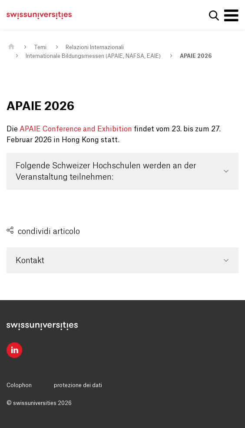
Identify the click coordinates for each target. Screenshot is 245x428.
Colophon (19, 385)
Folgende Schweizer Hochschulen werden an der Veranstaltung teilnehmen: (106, 171)
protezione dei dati (78, 385)
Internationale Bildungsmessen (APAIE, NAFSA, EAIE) (93, 56)
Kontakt (30, 260)
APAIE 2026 (196, 56)
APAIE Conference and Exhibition (76, 129)
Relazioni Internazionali (95, 47)
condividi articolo (49, 231)
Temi (40, 47)
